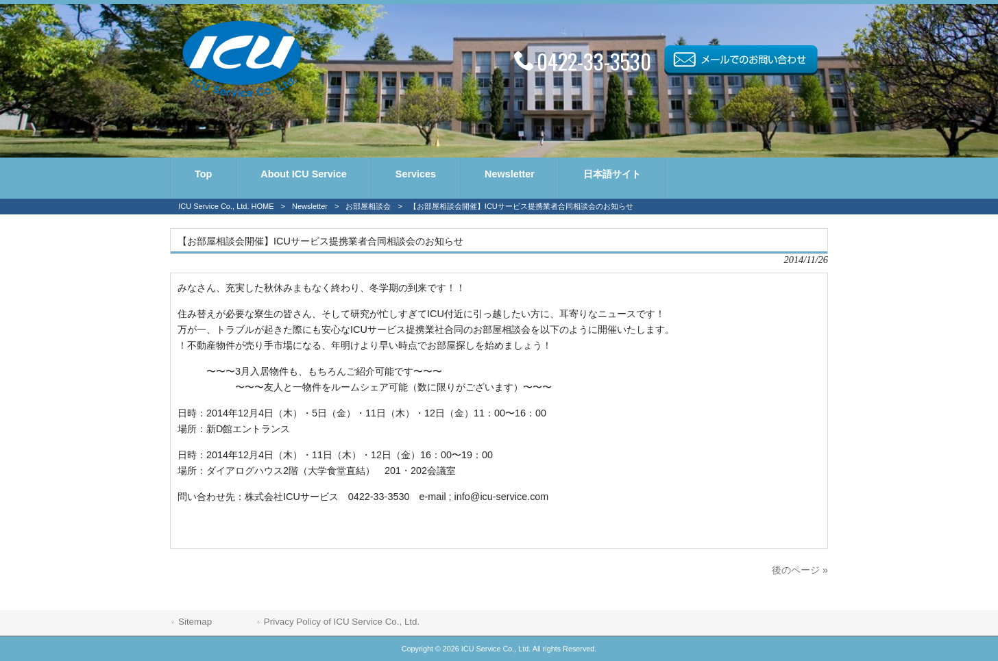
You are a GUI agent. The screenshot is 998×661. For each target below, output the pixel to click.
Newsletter (310, 206)
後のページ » (800, 569)
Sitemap (195, 621)
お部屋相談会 (368, 206)
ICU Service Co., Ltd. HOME (225, 206)
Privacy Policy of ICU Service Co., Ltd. (341, 621)
